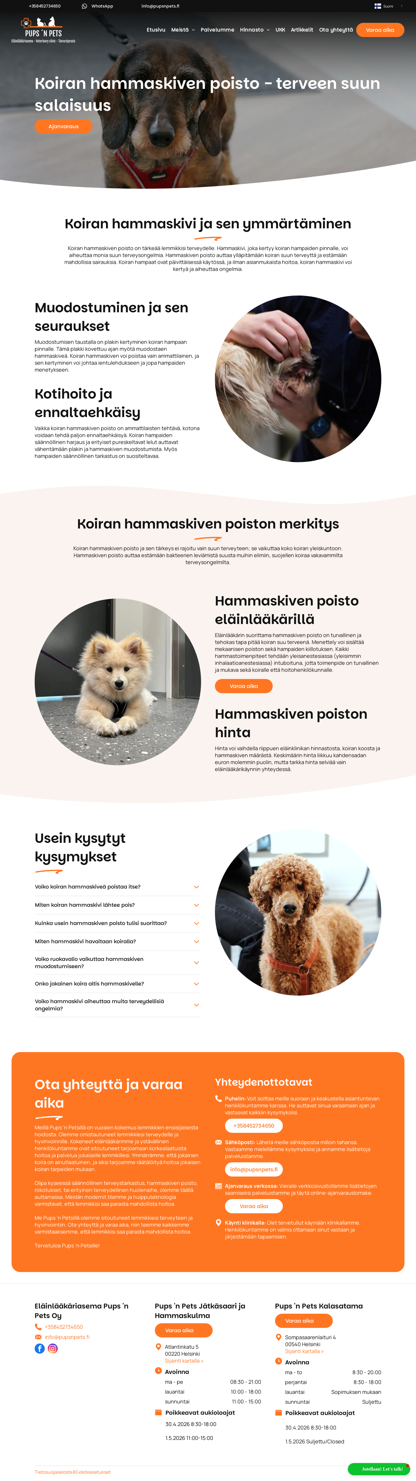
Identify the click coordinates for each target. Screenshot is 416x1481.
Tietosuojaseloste (54, 1472)
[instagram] (53, 1349)
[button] (379, 1469)
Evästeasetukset (93, 1472)
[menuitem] (156, 29)
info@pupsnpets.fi (67, 1336)
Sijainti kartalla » (184, 1360)
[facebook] (40, 1349)
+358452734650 (64, 1326)
